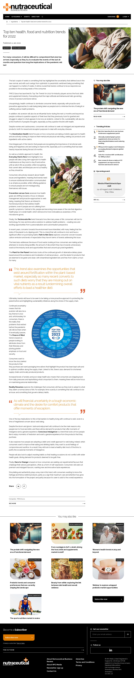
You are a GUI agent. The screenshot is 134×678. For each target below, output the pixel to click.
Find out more (8, 650)
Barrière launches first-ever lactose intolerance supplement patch (110, 132)
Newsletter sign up (55, 668)
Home (7, 16)
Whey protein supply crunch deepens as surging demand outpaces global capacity (111, 149)
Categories (15, 16)
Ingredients (6, 48)
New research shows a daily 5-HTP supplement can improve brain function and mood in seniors (110, 162)
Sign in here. (21, 643)
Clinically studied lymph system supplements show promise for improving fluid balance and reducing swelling (111, 140)
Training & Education (35, 559)
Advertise (80, 659)
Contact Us (51, 671)
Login (125, 16)
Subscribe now (101, 599)
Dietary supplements (18, 48)
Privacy (79, 665)
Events (27, 16)
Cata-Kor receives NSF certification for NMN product (110, 156)
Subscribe (113, 17)
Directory (36, 16)
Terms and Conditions (85, 662)
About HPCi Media (54, 665)
